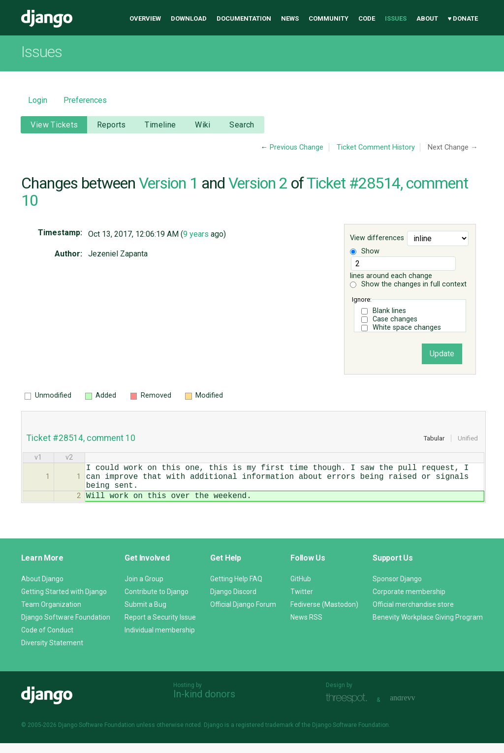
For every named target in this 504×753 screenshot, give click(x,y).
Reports (111, 124)
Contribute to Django (157, 601)
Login (37, 100)
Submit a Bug (145, 614)
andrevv (413, 708)
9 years (196, 234)
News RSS (306, 627)
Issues (396, 18)
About (427, 18)
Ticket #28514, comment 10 (81, 438)
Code (366, 18)
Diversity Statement (52, 653)
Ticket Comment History (376, 147)
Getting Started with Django (64, 601)
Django (46, 19)
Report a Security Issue (160, 627)
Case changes (395, 319)
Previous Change (296, 147)
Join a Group (144, 589)
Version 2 (257, 183)
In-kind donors (204, 704)
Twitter (301, 601)
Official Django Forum (243, 614)
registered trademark (264, 734)
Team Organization (51, 614)
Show (364, 251)
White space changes (407, 327)
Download (189, 18)
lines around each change (402, 268)
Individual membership (160, 640)
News (290, 18)
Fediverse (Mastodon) (324, 614)
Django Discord (233, 601)
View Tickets (54, 124)
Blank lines (389, 311)
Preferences (85, 100)
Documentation (244, 18)
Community (328, 18)
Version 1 (168, 183)
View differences (377, 238)
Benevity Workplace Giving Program (428, 627)
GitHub (300, 589)
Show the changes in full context (408, 284)
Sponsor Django (397, 589)
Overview (145, 18)
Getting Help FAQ (236, 589)
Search (241, 124)
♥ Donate (463, 18)
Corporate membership (409, 601)
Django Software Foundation (65, 627)
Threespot (349, 708)
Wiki (203, 124)
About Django (42, 589)
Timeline (160, 124)
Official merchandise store (413, 614)
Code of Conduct (47, 640)
